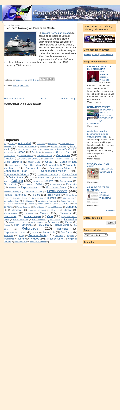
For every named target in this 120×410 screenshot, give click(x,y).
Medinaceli (17, 210)
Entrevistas (71, 184)
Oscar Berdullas (20, 219)
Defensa (37, 181)
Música (44, 213)
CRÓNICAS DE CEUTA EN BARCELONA (99, 67)
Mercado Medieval (38, 210)
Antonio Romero (22, 149)
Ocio (50, 216)
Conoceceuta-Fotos (15, 170)
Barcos (16, 85)
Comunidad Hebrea (32, 165)
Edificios (40, 184)
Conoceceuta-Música (53, 170)
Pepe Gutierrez (37, 222)
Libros (65, 203)
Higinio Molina (37, 198)
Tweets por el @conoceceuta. (98, 54)
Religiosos (30, 228)
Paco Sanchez (39, 219)
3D (5, 144)
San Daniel (66, 232)
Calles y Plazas (64, 152)
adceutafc (41, 144)
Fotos (36, 194)
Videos (35, 238)
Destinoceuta (66, 181)
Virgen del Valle (21, 242)
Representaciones (14, 232)
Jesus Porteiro (67, 201)
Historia (51, 197)
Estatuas (12, 187)
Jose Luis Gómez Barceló (14, 204)
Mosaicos (29, 213)
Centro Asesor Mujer (65, 159)
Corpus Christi (69, 174)
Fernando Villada (34, 191)
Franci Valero (53, 195)
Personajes (53, 222)
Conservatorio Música (48, 174)
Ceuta (48, 161)
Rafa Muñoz (43, 224)
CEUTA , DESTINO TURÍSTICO (105, 195)
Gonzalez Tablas (20, 198)
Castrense (48, 159)
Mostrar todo (111, 211)
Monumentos (10, 213)
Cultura (17, 181)
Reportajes (62, 228)
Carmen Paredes (44, 155)
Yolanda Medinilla (38, 242)
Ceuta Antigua (68, 161)
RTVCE (35, 232)
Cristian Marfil (44, 177)
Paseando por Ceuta (18, 222)
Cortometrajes (16, 177)
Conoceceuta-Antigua (60, 168)
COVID (32, 177)
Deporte (48, 181)
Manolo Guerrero (23, 207)
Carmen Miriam (26, 155)
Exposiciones (29, 187)
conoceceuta (22, 80)
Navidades (10, 216)
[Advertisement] (22, 122)
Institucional (28, 201)
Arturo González (46, 149)
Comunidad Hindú (53, 165)
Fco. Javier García (56, 187)
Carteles (9, 158)
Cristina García (61, 177)
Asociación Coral (65, 149)
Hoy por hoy (68, 198)
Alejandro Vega (10, 146)
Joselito (31, 204)
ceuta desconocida (97, 131)
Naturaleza (65, 213)
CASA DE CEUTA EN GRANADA (98, 188)
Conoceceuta (32, 168)
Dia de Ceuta (10, 184)
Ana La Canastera (27, 146)
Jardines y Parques (47, 201)
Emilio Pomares (56, 184)
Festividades (57, 191)
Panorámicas (70, 219)
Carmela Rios (9, 156)
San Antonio (48, 232)
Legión (55, 204)
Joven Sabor (43, 204)
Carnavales (63, 155)
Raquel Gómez (62, 225)
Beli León (36, 152)
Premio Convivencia (23, 225)
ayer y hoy (8, 152)
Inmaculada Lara (11, 201)
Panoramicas (55, 219)
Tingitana (70, 236)
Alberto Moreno (67, 143)
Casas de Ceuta (29, 158)
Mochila (67, 210)
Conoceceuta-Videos (16, 174)
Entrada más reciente (14, 98)
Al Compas (52, 144)
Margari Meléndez (55, 207)
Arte (34, 149)
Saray (21, 236)
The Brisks (59, 236)
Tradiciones (9, 239)
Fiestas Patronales (15, 194)
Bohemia (48, 152)
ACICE (12, 144)
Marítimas (24, 85)
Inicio (43, 98)
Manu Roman (38, 207)
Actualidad (24, 143)
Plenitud (7, 225)
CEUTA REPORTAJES (98, 107)
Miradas (54, 210)
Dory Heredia (27, 184)
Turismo (22, 238)
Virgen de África (55, 238)
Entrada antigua (69, 98)
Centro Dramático (13, 162)
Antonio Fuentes (58, 146)
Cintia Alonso (14, 165)
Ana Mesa (43, 146)
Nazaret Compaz (32, 216)
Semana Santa (37, 235)
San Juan (8, 235)
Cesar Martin (34, 162)
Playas (68, 222)
